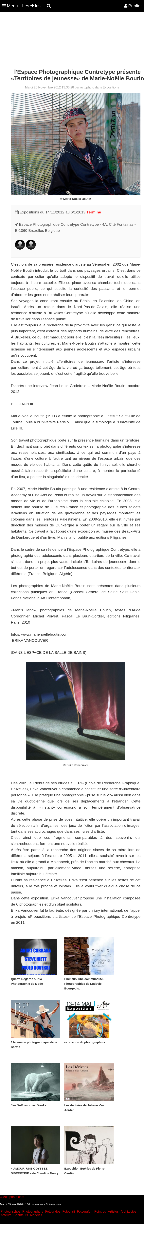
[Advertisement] (72, 41)
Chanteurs (20, 1215)
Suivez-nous (53, 1204)
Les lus (31, 5)
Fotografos (52, 1211)
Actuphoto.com (13, 1197)
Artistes (113, 1211)
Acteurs (6, 1215)
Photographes (10, 1211)
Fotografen (84, 1211)
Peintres (100, 1211)
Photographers (32, 1211)
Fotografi (68, 1211)
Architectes (128, 1211)
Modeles (36, 1215)
